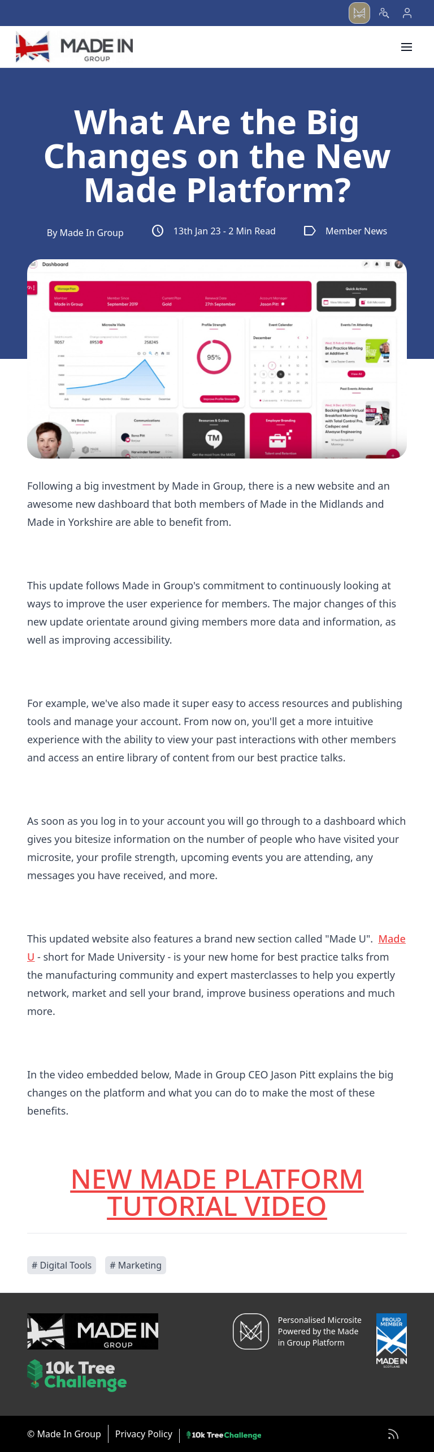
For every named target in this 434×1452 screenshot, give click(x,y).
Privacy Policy (143, 1434)
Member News (345, 231)
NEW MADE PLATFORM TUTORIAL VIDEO (217, 1192)
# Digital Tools (62, 1265)
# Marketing (136, 1265)
